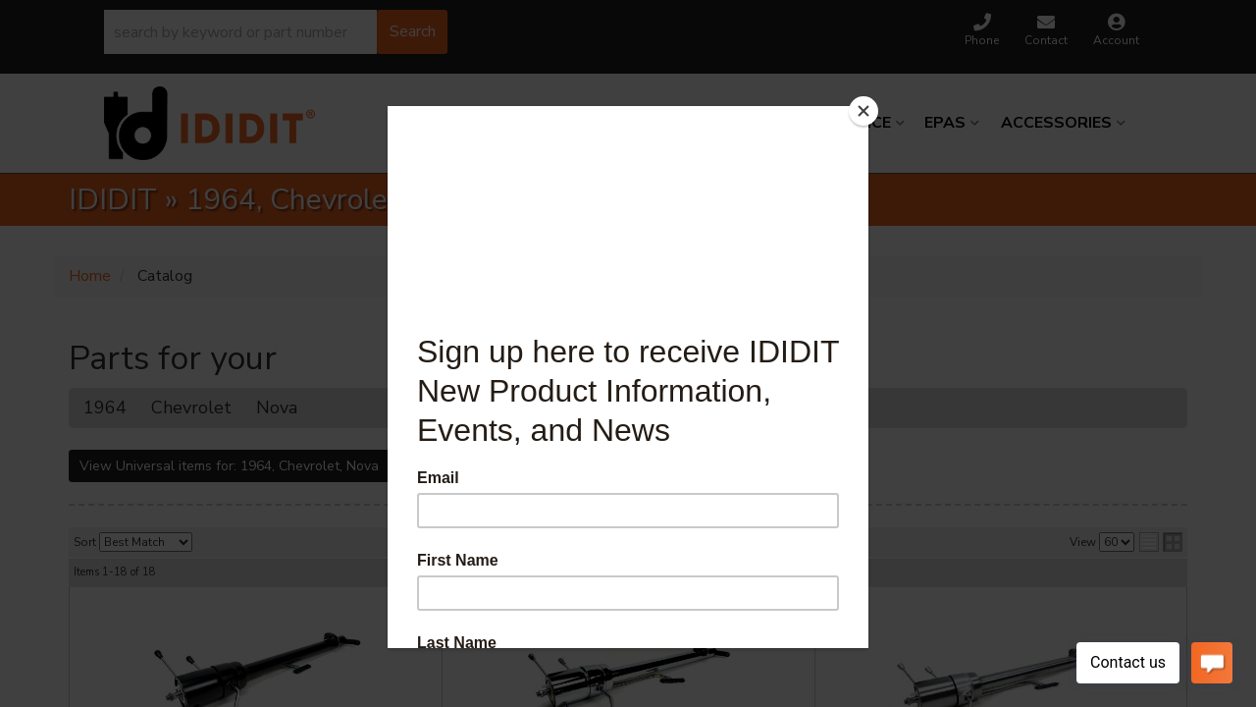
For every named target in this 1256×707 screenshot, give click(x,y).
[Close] (863, 111)
